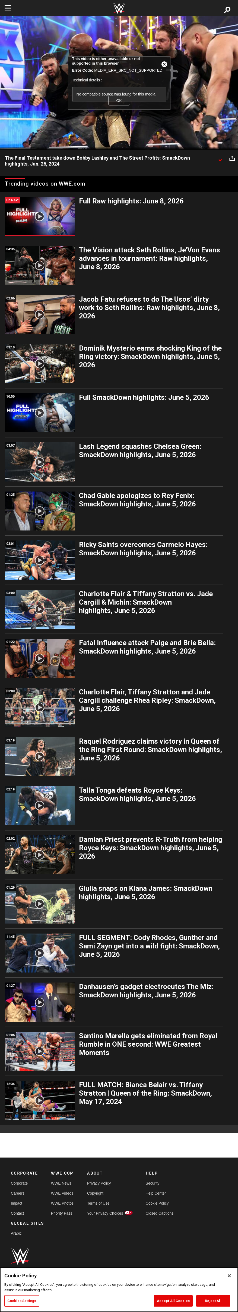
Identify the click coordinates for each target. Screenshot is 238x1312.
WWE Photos (62, 1203)
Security (153, 1183)
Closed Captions (160, 1213)
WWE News (61, 1183)
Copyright (95, 1193)
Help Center (156, 1193)
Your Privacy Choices (105, 1213)
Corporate (19, 1183)
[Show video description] (220, 158)
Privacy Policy (99, 1183)
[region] (119, 1289)
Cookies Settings (21, 1301)
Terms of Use (98, 1203)
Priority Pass (61, 1213)
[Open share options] (232, 158)
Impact (16, 1203)
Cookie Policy (157, 1203)
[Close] (229, 1276)
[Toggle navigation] (8, 8)
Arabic (16, 1233)
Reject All (213, 1301)
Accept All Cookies (173, 1301)
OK (119, 100)
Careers (17, 1193)
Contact (17, 1213)
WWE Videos (62, 1193)
